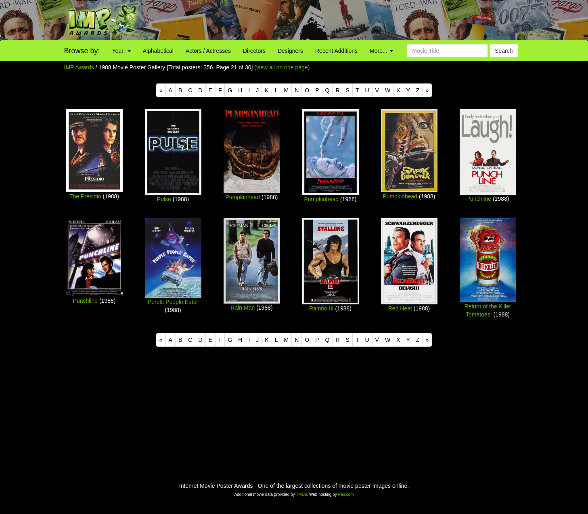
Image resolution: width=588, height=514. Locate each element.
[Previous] (161, 90)
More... (381, 51)
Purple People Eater (173, 302)
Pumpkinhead (243, 197)
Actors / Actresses (208, 51)
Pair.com (346, 494)
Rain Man (242, 307)
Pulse (164, 199)
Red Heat (400, 308)
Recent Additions (336, 51)
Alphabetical (158, 51)
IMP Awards (79, 67)
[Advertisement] (367, 20)
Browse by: (82, 51)
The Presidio (85, 196)
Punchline (479, 199)
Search (504, 51)
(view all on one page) (282, 67)
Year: (121, 51)
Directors (254, 51)
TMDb (301, 494)
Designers (290, 51)
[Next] (427, 90)
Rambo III (321, 308)
